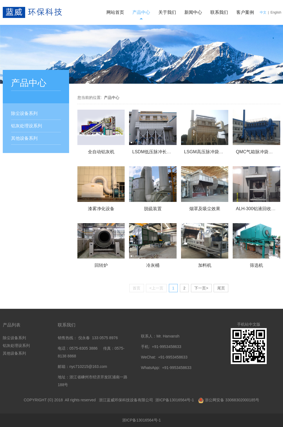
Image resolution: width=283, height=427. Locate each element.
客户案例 (245, 12)
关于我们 (167, 12)
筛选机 (256, 265)
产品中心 (141, 12)
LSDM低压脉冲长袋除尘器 (158, 151)
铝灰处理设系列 (26, 125)
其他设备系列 (24, 138)
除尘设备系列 (24, 113)
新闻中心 (193, 12)
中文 (263, 12)
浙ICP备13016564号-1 (175, 400)
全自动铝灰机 (101, 151)
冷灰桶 (152, 265)
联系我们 (219, 12)
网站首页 (115, 12)
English (276, 12)
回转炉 (101, 265)
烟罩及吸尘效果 (204, 208)
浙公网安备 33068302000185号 (232, 400)
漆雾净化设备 (101, 208)
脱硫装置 (153, 208)
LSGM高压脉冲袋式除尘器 (210, 151)
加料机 (204, 265)
